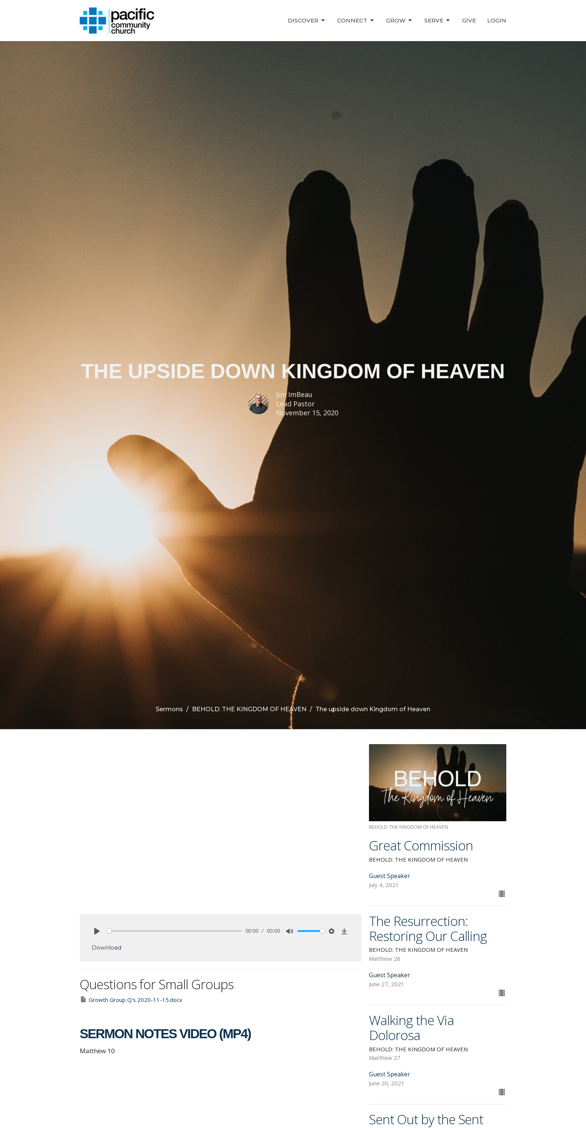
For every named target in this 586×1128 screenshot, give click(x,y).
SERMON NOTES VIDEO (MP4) (165, 1033)
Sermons (169, 709)
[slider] (174, 931)
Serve (437, 20)
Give (469, 20)
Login (496, 20)
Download (106, 947)
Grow (399, 20)
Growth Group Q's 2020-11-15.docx (131, 999)
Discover (307, 20)
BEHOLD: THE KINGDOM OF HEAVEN (249, 709)
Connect (356, 20)
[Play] (97, 931)
